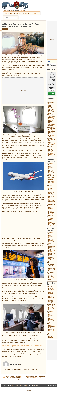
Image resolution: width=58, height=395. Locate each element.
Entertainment (17, 13)
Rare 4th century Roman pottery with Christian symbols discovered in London (51, 151)
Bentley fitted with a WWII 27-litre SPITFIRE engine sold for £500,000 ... (51, 179)
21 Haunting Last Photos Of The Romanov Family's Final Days (51, 276)
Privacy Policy (27, 385)
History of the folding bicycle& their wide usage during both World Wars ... (51, 257)
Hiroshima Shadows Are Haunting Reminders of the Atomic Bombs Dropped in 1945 (51, 132)
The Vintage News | (14, 385)
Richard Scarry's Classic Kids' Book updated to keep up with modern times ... (51, 328)
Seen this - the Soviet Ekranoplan (51, 336)
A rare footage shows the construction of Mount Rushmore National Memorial (51, 210)
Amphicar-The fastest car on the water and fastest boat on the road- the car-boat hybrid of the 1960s (51, 108)
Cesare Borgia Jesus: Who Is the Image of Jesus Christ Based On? (51, 141)
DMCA (21, 385)
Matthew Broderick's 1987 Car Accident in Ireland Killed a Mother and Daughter (51, 267)
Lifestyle (25, 13)
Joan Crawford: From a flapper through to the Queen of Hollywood (51, 220)
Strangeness (5, 29)
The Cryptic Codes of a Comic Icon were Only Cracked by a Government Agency (11, 378)
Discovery (10, 13)
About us (30, 13)
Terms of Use (35, 385)
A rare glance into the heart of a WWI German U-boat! (51, 307)
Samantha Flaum (11, 30)
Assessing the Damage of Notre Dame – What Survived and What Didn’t (35, 377)
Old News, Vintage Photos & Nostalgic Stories (14, 10)
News (5, 13)
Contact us (36, 13)
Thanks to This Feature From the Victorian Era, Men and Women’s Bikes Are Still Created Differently (51, 120)
